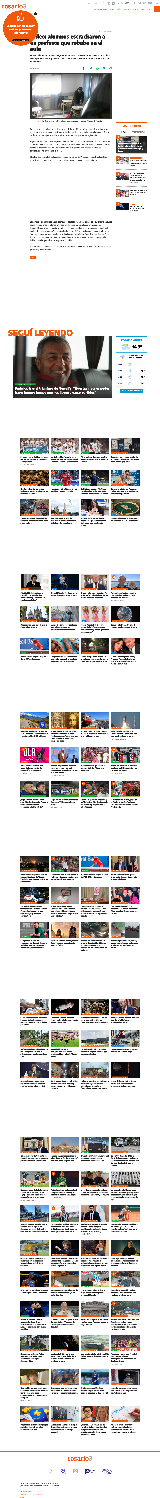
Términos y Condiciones (30, 1494)
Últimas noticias (100, 9)
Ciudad (111, 9)
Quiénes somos (26, 1491)
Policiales (127, 9)
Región (118, 9)
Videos (149, 9)
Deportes (136, 9)
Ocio (143, 9)
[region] (80, 21)
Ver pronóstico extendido (132, 391)
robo (33, 257)
